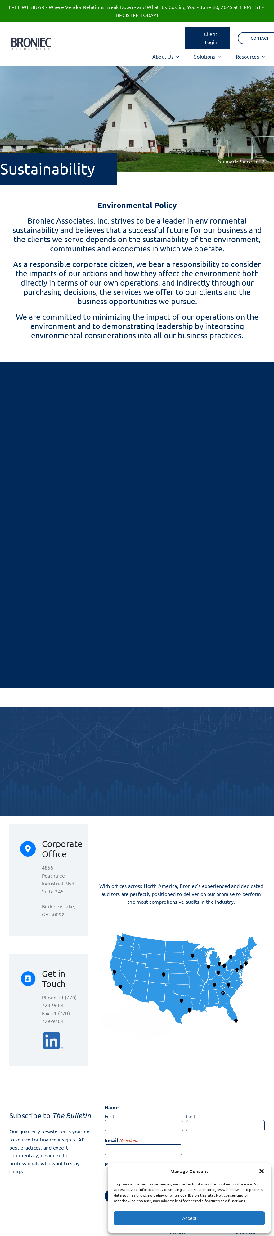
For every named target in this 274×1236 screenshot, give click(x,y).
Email (121, 1140)
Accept (189, 1218)
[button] (261, 1171)
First (110, 1116)
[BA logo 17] (30, 39)
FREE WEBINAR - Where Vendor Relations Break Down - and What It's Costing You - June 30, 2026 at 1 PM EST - (137, 7)
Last (190, 1116)
